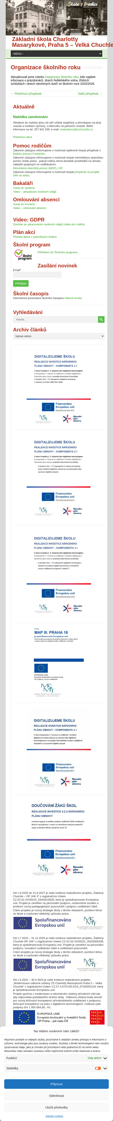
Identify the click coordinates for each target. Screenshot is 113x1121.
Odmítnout (56, 1095)
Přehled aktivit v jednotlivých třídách (35, 236)
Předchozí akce (22, 137)
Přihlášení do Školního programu (58, 252)
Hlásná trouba (73, 298)
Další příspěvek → (90, 93)
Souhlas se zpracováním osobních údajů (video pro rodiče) (49, 224)
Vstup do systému (24, 187)
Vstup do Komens (24, 204)
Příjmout (56, 1084)
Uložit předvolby (56, 1107)
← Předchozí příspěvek (26, 93)
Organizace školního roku (62, 77)
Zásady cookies (54, 1116)
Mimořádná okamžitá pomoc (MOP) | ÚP (38, 168)
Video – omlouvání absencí (29, 208)
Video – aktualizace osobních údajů (34, 191)
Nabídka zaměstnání (30, 117)
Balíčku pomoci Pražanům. (29, 153)
